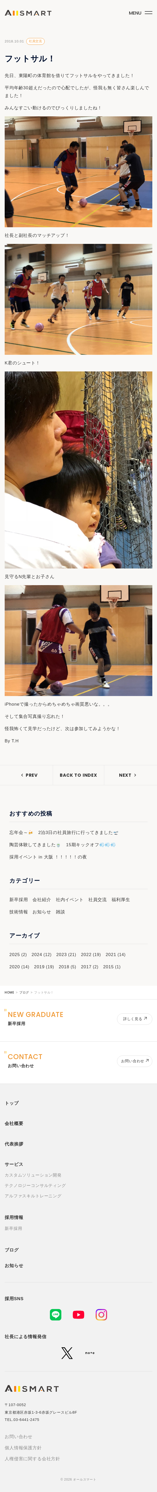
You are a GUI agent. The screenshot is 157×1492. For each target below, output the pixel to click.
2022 (86, 954)
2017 (86, 966)
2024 (36, 954)
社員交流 (35, 41)
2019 (39, 966)
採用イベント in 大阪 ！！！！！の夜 (48, 857)
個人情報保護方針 (23, 1447)
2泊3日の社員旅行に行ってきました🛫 (78, 832)
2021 (111, 954)
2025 (14, 954)
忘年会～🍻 (21, 832)
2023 (61, 954)
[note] (90, 1353)
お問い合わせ (18, 1436)
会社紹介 (41, 899)
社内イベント (70, 899)
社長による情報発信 (26, 1336)
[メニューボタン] (139, 11)
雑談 (60, 911)
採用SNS (14, 1298)
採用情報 (14, 1217)
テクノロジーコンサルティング (35, 1185)
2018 (64, 966)
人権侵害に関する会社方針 (32, 1458)
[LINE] (55, 1314)
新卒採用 (18, 899)
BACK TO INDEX (78, 775)
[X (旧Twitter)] (67, 1353)
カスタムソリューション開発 (33, 1175)
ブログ (24, 992)
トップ (12, 1103)
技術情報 (18, 911)
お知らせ (41, 911)
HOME (9, 992)
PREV (32, 775)
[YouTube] (78, 1314)
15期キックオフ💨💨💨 (91, 844)
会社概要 (14, 1123)
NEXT (125, 775)
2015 (108, 966)
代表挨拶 (14, 1144)
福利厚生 (121, 899)
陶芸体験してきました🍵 (35, 844)
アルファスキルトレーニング (33, 1196)
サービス (14, 1164)
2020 (14, 966)
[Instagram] (101, 1314)
